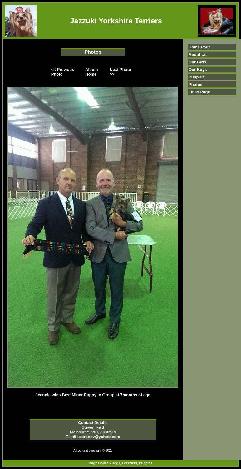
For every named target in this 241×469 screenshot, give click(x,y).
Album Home (91, 72)
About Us (198, 54)
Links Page (199, 92)
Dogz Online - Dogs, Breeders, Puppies (120, 463)
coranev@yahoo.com (99, 436)
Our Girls (197, 62)
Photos (195, 84)
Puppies (196, 77)
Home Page (200, 47)
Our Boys (198, 69)
